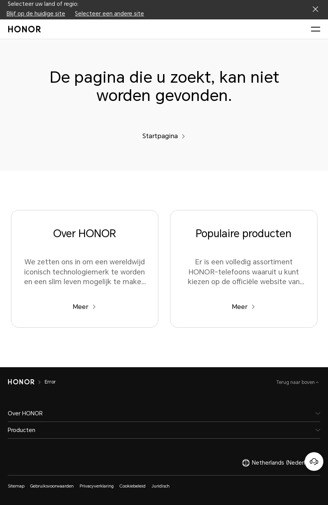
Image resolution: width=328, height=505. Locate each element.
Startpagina (163, 136)
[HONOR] (21, 382)
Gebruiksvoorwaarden (52, 486)
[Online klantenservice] (314, 461)
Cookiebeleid (133, 486)
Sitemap (16, 486)
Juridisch (160, 486)
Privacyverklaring (97, 486)
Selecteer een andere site (109, 13)
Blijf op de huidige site (36, 13)
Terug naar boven (296, 382)
